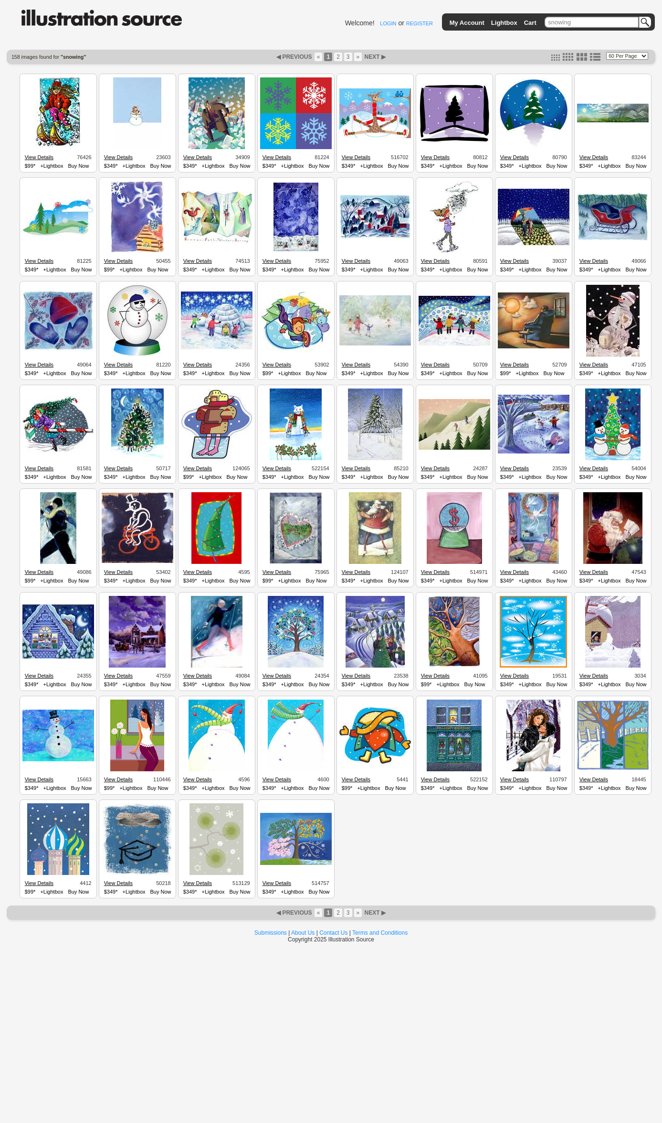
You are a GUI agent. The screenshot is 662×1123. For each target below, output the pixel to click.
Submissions (270, 932)
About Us (303, 932)
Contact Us (333, 932)
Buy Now (78, 166)
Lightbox (504, 22)
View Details (39, 157)
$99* (30, 166)
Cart (530, 22)
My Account (467, 22)
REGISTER (419, 23)
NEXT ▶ (374, 57)
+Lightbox (51, 166)
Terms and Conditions (380, 932)
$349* (111, 166)
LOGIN (388, 23)
